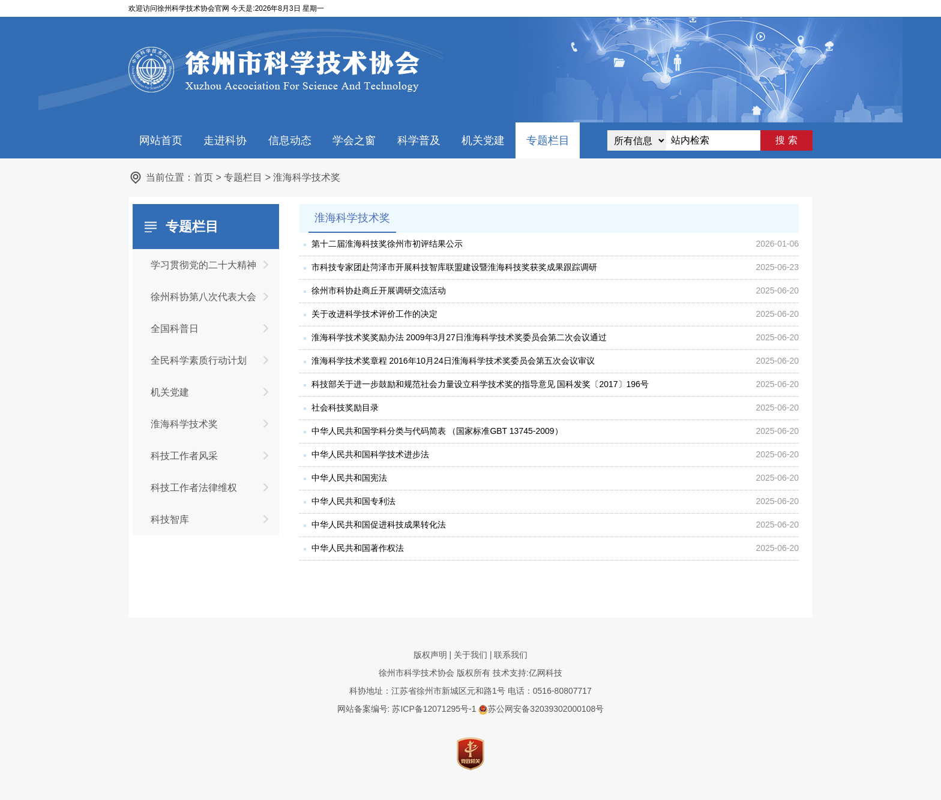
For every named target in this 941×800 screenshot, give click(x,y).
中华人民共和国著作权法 (357, 548)
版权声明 (430, 655)
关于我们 (470, 655)
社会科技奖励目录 (345, 407)
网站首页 (160, 140)
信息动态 (289, 140)
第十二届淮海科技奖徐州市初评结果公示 (387, 243)
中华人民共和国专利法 (353, 501)
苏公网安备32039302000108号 (541, 709)
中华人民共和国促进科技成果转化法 (378, 524)
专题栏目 (548, 140)
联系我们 (511, 655)
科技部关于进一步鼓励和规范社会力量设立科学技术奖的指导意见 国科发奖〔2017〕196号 (480, 384)
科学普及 (418, 140)
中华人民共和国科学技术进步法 (370, 454)
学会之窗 (354, 140)
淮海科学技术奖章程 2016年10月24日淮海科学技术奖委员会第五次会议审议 (453, 360)
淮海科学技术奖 (306, 177)
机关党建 (483, 140)
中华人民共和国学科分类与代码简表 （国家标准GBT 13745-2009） (437, 431)
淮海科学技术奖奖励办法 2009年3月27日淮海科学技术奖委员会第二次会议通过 (459, 337)
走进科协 (225, 140)
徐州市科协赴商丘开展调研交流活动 (378, 290)
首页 (203, 177)
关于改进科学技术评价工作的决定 (374, 314)
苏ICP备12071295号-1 (434, 709)
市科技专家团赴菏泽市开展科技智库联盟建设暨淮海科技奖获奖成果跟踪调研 (454, 267)
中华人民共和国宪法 (349, 478)
